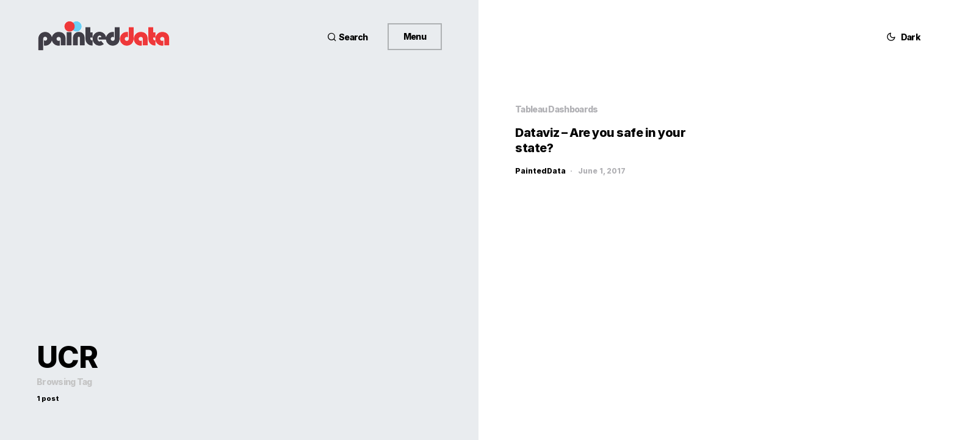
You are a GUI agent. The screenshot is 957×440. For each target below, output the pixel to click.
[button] (347, 37)
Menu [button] (414, 36)
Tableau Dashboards (556, 109)
